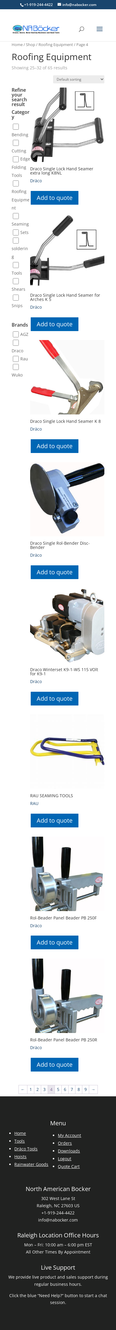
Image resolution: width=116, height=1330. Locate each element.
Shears (18, 289)
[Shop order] (78, 79)
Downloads (69, 1151)
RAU (34, 803)
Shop (30, 44)
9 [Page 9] (85, 1089)
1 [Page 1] (31, 1089)
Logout (64, 1158)
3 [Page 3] (44, 1089)
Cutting (19, 151)
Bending (20, 134)
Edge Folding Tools (21, 167)
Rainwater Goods (31, 1164)
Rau (24, 359)
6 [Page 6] (65, 1089)
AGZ (24, 334)
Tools (17, 273)
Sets (24, 232)
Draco (17, 350)
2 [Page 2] (37, 1089)
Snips (17, 305)
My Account (69, 1135)
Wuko (17, 375)
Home (17, 44)
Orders (65, 1143)
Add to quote (54, 198)
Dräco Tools (26, 1149)
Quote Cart (69, 1166)
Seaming (20, 224)
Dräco (36, 180)
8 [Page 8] (79, 1089)
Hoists (20, 1156)
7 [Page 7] (72, 1089)
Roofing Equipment (55, 44)
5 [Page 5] (58, 1089)
